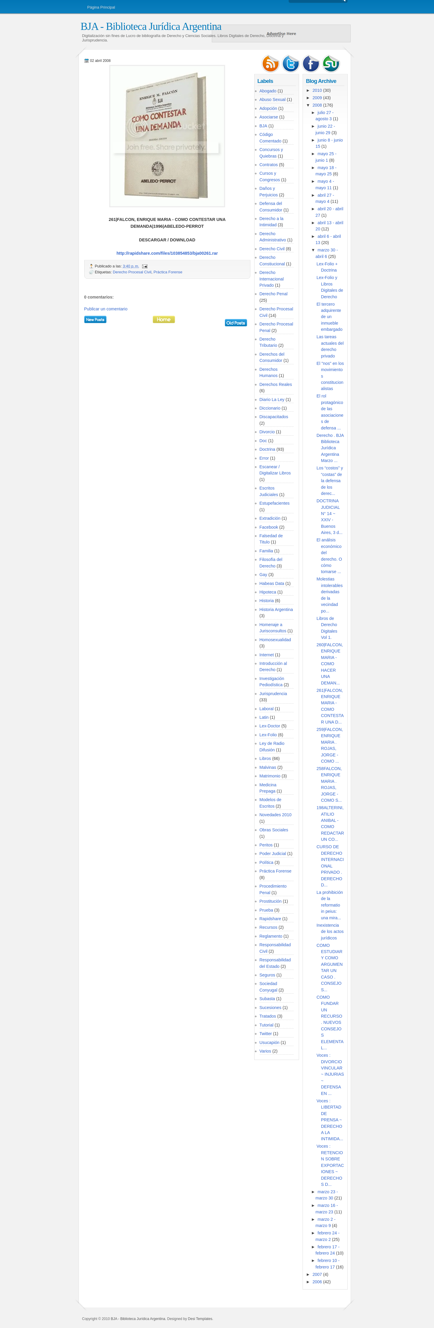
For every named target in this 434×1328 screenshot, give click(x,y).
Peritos (266, 845)
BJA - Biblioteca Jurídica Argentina (151, 26)
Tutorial (267, 1025)
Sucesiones (271, 1007)
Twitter (266, 1033)
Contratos (269, 164)
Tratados (268, 1016)
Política (267, 862)
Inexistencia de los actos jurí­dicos (330, 931)
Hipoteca (268, 592)
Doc (263, 440)
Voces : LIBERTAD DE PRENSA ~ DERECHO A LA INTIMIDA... (330, 1119)
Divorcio (267, 431)
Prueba (266, 910)
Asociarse (269, 117)
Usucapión (270, 1042)
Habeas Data (272, 583)
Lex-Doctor (270, 726)
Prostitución (271, 901)
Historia (267, 600)
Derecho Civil (272, 248)
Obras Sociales (274, 829)
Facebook (269, 527)
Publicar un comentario (106, 309)
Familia (266, 550)
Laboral (267, 708)
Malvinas (268, 767)
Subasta (267, 998)
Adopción (268, 108)
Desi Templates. (200, 1319)
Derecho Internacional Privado (272, 279)
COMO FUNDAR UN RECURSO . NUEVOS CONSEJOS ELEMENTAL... (330, 1022)
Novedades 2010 (276, 814)
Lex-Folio (268, 734)
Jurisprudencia (273, 693)
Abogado (268, 91)
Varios (265, 1051)
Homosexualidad (275, 639)
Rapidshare (270, 918)
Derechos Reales (276, 384)
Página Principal (101, 7)
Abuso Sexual (273, 99)
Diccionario (270, 408)
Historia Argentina (276, 609)
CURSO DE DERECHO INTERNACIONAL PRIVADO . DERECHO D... (330, 865)
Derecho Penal (274, 293)
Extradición (270, 518)
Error (264, 458)
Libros (265, 758)
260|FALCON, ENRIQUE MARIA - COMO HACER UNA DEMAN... (330, 663)
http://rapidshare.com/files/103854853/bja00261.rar (167, 253)
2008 (317, 105)
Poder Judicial (273, 853)
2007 (317, 1274)
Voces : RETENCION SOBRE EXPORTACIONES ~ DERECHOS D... (330, 1165)
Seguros (267, 975)
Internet (267, 654)
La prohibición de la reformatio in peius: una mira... (330, 905)
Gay (263, 574)
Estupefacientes (275, 503)
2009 (317, 97)
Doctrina (267, 449)
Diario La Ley (272, 399)
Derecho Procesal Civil (132, 272)
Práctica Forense (168, 272)
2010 (317, 90)
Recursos (268, 927)
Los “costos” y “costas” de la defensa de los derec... (330, 481)
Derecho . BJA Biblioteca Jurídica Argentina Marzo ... (330, 448)
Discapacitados (274, 416)
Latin (264, 717)
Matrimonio (270, 776)
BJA (263, 126)
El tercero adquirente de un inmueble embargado (329, 317)
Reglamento (271, 936)
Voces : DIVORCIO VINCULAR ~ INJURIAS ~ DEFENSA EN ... (330, 1074)
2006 (317, 1281)
